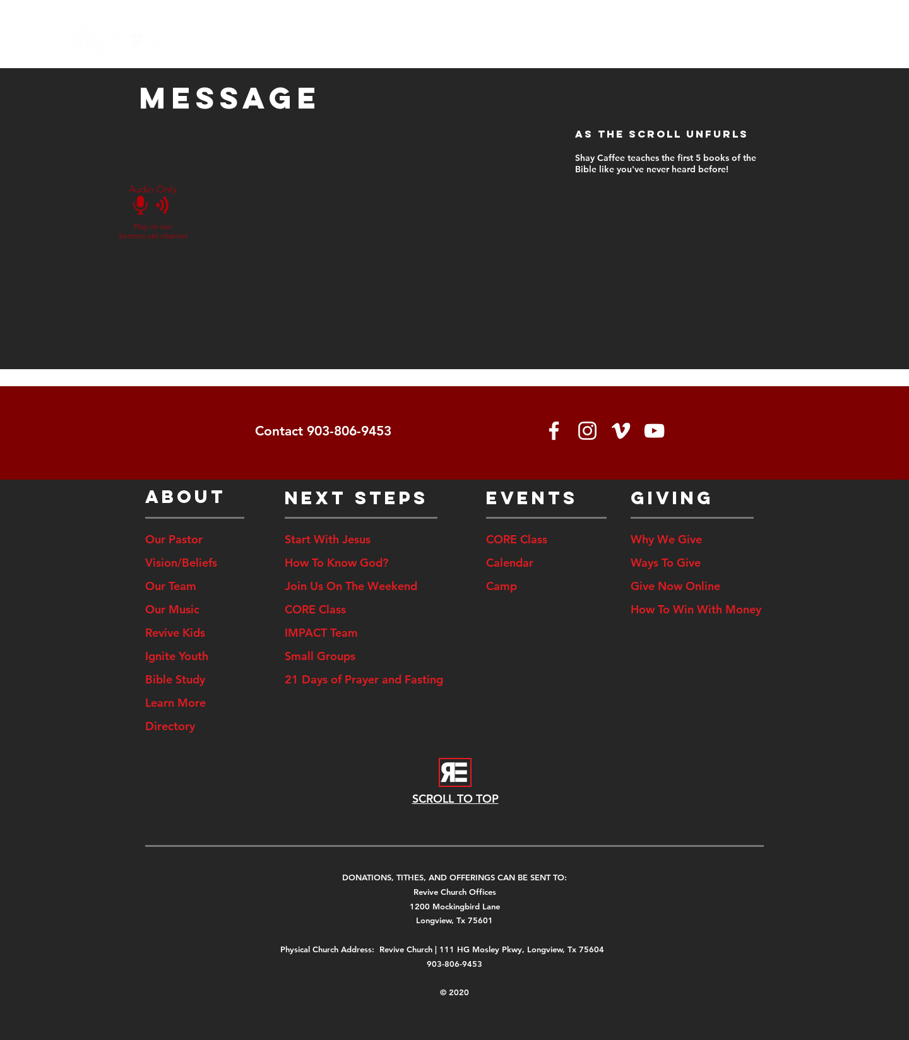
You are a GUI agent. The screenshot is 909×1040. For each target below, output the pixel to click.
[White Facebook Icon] (554, 430)
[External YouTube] (365, 216)
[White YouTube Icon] (654, 430)
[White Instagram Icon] (587, 430)
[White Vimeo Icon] (621, 430)
